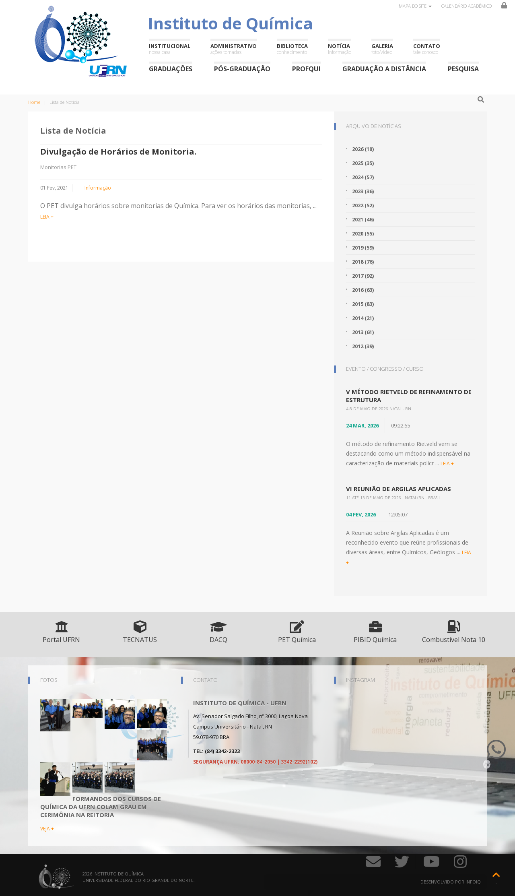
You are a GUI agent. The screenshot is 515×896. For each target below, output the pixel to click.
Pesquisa (463, 68)
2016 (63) (363, 289)
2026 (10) (363, 149)
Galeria (382, 49)
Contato (426, 49)
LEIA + (47, 216)
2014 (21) (363, 318)
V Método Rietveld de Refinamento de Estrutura (409, 396)
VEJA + (47, 828)
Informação (97, 187)
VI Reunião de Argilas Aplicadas (398, 489)
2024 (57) (363, 177)
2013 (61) (363, 332)
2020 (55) (363, 233)
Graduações (170, 68)
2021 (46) (363, 219)
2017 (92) (363, 275)
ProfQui (306, 68)
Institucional (169, 49)
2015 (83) (363, 304)
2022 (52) (363, 205)
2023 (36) (363, 191)
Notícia (339, 49)
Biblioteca (292, 49)
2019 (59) (363, 247)
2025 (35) (363, 163)
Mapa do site (415, 6)
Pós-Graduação (242, 68)
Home (34, 102)
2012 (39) (363, 346)
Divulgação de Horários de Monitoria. (118, 151)
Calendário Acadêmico (466, 6)
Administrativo (233, 49)
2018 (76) (363, 261)
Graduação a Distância (384, 68)
